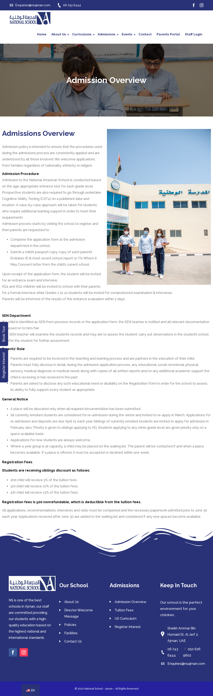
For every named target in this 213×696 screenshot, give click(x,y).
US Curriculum (125, 618)
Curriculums (83, 34)
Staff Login (193, 34)
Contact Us (73, 641)
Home (41, 34)
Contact (145, 34)
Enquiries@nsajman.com (186, 664)
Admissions (108, 34)
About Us (60, 34)
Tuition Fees (124, 610)
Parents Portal (168, 34)
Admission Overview (130, 602)
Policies (70, 625)
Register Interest (128, 627)
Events (128, 34)
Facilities (71, 633)
